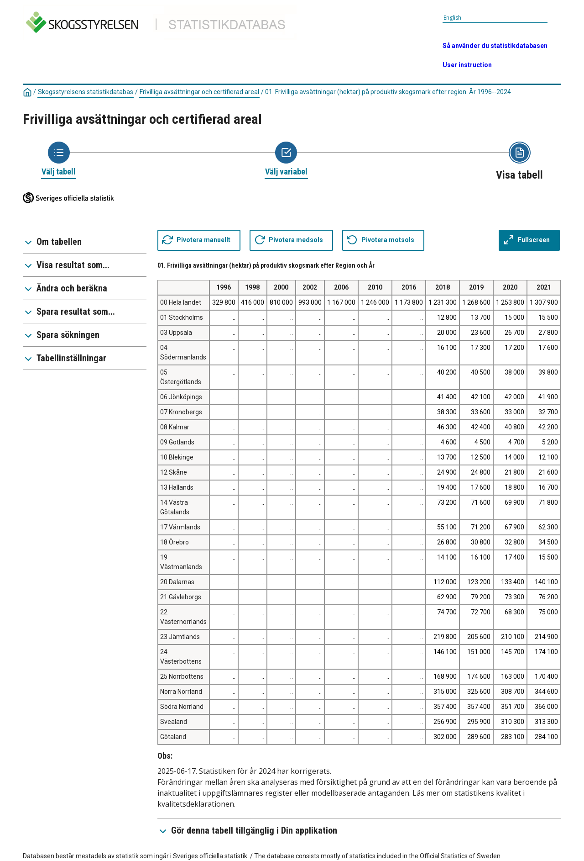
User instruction (467, 65)
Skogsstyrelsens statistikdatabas (85, 91)
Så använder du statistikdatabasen (495, 45)
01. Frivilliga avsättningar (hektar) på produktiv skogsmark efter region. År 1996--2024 (388, 91)
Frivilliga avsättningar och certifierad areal (199, 91)
